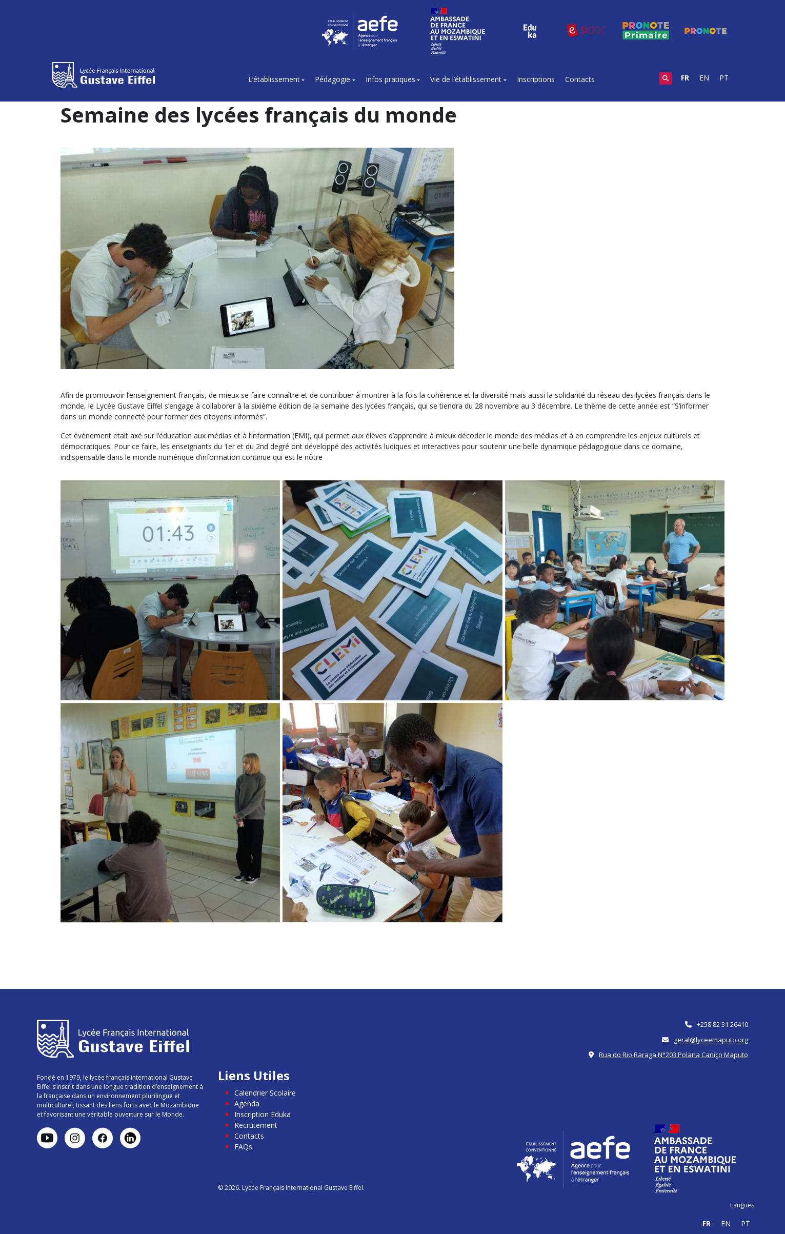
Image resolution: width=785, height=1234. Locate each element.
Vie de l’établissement (465, 79)
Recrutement (255, 1125)
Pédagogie (332, 79)
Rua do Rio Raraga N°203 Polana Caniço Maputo (673, 1054)
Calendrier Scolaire (265, 1093)
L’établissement (274, 79)
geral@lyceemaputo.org (711, 1039)
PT (724, 78)
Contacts (580, 79)
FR (685, 78)
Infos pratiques (390, 79)
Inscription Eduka (262, 1114)
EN (704, 78)
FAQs (243, 1146)
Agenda (246, 1103)
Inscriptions (536, 79)
